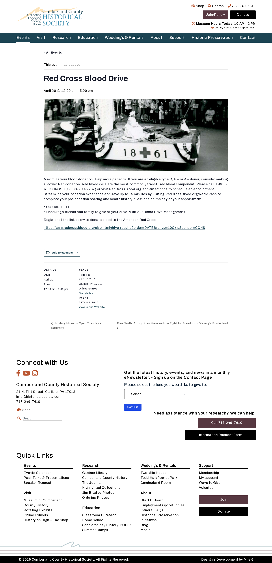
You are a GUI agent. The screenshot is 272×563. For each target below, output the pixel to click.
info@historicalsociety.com (39, 397)
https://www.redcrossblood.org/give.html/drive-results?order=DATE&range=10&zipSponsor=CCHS (124, 228)
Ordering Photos (95, 497)
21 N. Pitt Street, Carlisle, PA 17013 (45, 392)
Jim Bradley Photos (98, 492)
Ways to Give (210, 483)
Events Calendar (37, 473)
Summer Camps (95, 530)
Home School (93, 520)
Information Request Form (220, 435)
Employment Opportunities (163, 505)
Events (23, 37)
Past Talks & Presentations (46, 478)
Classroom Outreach (99, 515)
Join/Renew (215, 14)
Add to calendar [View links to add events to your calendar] (62, 252)
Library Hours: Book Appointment (233, 27)
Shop (197, 6)
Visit (41, 37)
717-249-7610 (242, 6)
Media (146, 530)
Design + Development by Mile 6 (227, 559)
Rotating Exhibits (38, 510)
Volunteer (207, 487)
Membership (209, 473)
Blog (144, 525)
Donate (243, 14)
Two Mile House (154, 473)
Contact (248, 37)
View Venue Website (92, 307)
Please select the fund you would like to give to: (165, 384)
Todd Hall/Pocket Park (159, 478)
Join (223, 499)
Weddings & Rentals (124, 37)
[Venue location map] (133, 288)
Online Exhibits (36, 515)
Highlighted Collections (101, 487)
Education (88, 37)
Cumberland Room (156, 483)
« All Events (53, 52)
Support (177, 37)
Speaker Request (37, 483)
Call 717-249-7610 (226, 423)
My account (208, 478)
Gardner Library (95, 473)
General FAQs (152, 510)
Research (61, 37)
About (156, 37)
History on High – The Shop (46, 520)
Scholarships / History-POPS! (106, 525)
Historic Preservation (212, 37)
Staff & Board (152, 500)
